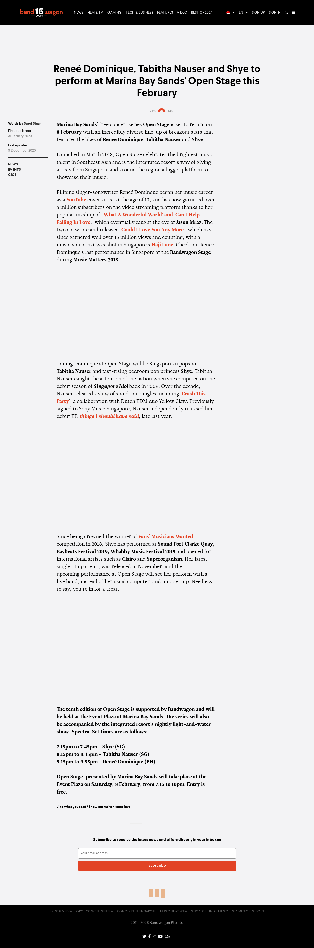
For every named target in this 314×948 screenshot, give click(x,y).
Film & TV (95, 12)
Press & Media (61, 911)
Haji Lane (162, 245)
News (78, 12)
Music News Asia (173, 911)
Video (182, 12)
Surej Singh (33, 123)
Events (14, 169)
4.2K (170, 111)
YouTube (76, 200)
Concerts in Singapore (136, 911)
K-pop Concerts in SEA (94, 911)
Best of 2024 (202, 12)
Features (165, 12)
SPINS (153, 111)
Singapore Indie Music (209, 911)
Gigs (12, 175)
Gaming (114, 12)
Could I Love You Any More (152, 230)
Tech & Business (139, 12)
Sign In (275, 12)
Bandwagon (41, 12)
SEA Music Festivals (248, 911)
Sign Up (258, 12)
